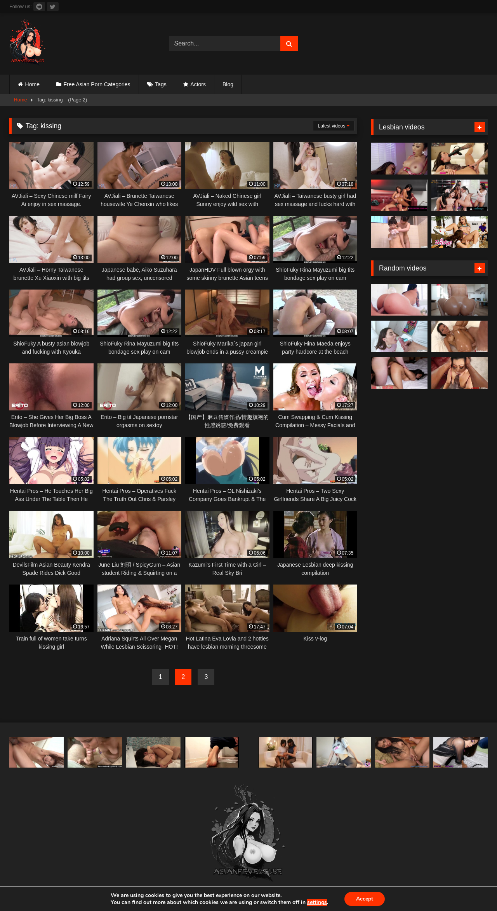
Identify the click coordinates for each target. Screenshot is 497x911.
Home (32, 84)
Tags (161, 84)
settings (317, 902)
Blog (227, 84)
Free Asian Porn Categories (97, 84)
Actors (198, 84)
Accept (364, 898)
